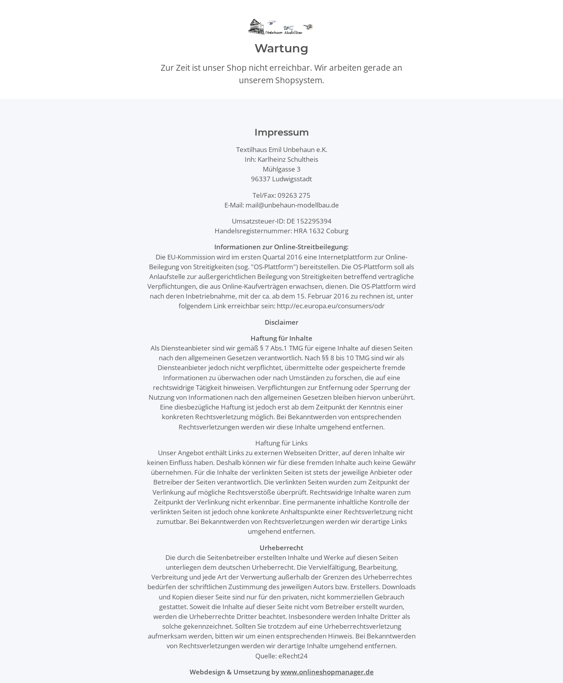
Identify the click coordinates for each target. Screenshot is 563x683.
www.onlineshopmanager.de (327, 671)
